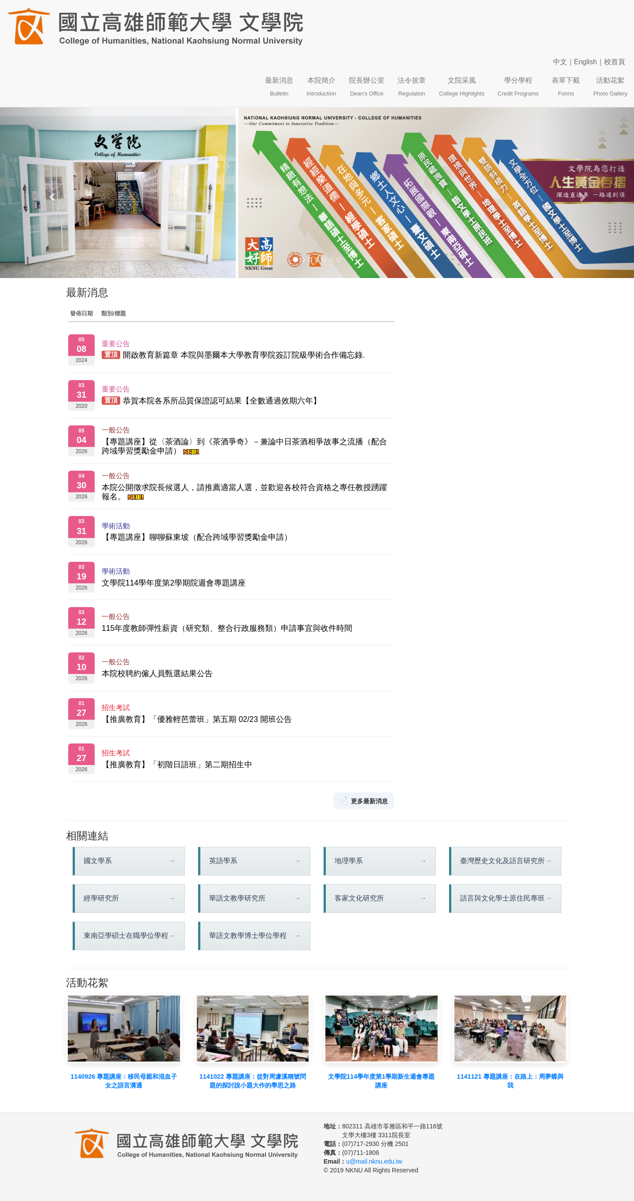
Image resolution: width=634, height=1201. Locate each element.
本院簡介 (321, 87)
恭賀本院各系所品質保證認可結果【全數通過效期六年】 (222, 400)
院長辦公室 (366, 87)
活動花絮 (610, 87)
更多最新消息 (363, 801)
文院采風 (461, 87)
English (585, 62)
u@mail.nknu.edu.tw (374, 1161)
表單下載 (566, 87)
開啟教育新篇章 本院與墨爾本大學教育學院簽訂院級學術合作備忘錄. (244, 355)
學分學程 (518, 87)
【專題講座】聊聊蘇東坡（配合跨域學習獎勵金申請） (197, 537)
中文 (560, 62)
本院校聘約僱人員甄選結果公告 (157, 673)
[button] (47, 192)
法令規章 (412, 87)
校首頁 (614, 62)
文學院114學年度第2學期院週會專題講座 (174, 583)
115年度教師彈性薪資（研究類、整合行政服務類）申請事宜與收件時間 (227, 628)
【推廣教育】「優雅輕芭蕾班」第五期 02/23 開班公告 (197, 719)
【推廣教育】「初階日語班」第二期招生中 (177, 764)
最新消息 (279, 87)
